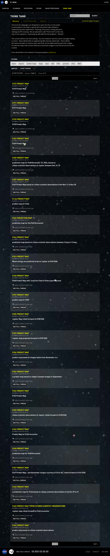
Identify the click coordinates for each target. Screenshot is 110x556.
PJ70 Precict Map (20, 119)
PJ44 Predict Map (20, 525)
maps (40, 63)
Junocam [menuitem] (5, 8)
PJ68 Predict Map (20, 158)
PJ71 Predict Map (20, 103)
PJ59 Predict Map (20, 295)
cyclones (65, 63)
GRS (52, 63)
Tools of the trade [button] (29, 21)
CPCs (72, 63)
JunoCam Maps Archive (90, 21)
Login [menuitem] (106, 2)
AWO (79, 63)
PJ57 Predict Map (20, 333)
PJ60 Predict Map (20, 276)
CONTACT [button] (95, 552)
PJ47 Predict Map (20, 468)
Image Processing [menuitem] (52, 8)
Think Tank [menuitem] (67, 8)
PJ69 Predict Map (20, 139)
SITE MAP (105, 552)
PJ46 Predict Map (20, 487)
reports (21, 63)
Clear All (42, 73)
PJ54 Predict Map (20, 372)
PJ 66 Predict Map (20, 199)
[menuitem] (13, 2)
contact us (52, 52)
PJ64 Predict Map (20, 237)
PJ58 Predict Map (20, 314)
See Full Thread (19, 96)
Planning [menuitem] (16, 8)
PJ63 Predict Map (20, 256)
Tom (15, 86)
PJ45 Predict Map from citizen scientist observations (38, 506)
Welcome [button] (15, 21)
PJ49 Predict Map (20, 429)
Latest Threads (25, 68)
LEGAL (88, 551)
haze (46, 63)
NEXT (94, 77)
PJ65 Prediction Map (22, 218)
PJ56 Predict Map (20, 352)
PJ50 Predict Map (20, 410)
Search (95, 16)
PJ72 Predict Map (20, 84)
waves (13, 63)
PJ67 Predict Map (20, 180)
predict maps (31, 63)
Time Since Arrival (23, 551)
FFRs (58, 63)
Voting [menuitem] (38, 8)
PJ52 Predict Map (20, 391)
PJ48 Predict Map (20, 448)
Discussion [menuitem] (28, 8)
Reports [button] (43, 21)
